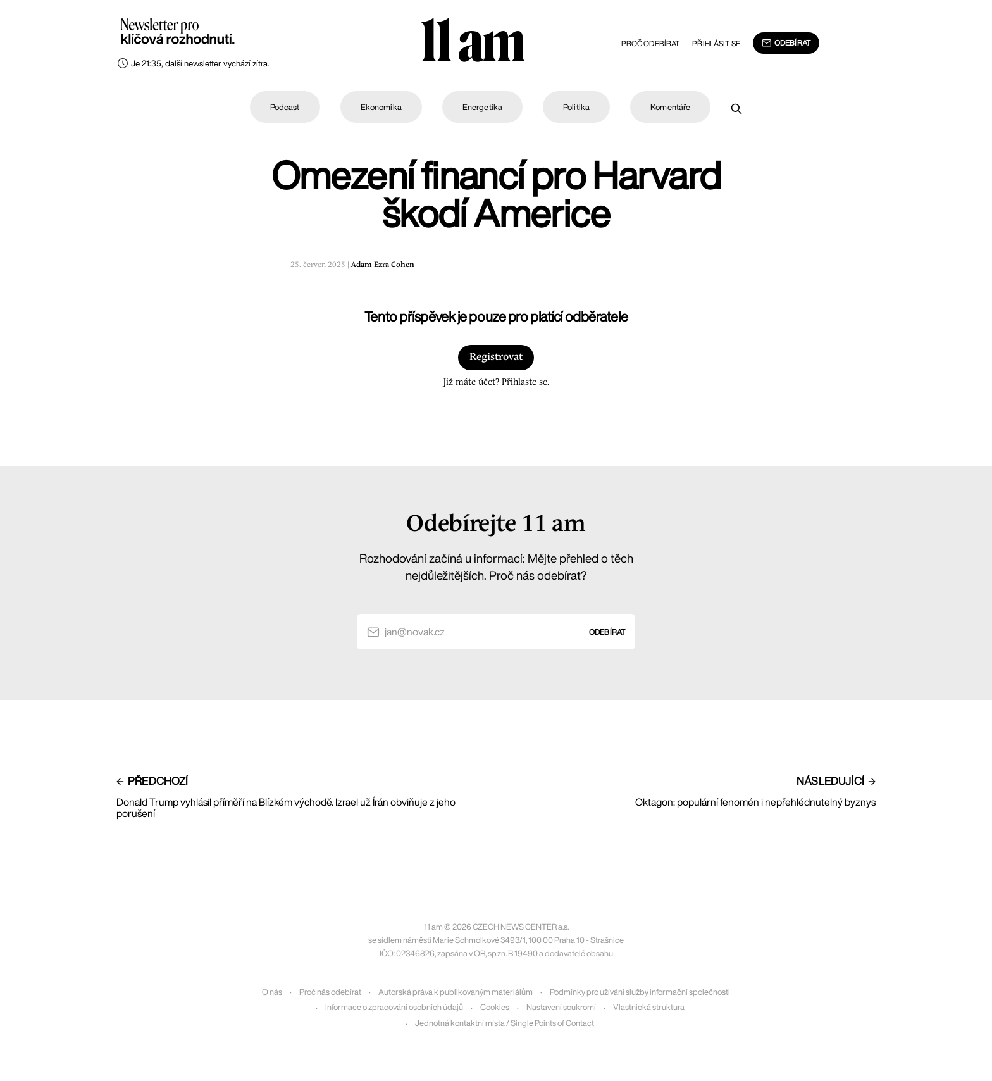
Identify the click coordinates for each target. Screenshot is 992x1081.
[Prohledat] (736, 108)
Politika (576, 107)
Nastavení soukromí (561, 1007)
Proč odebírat (650, 43)
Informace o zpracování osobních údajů (394, 1007)
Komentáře (670, 107)
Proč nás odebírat (330, 992)
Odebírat (786, 43)
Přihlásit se (716, 43)
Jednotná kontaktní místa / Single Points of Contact (504, 1023)
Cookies (494, 1007)
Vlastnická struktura (649, 1007)
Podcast (285, 107)
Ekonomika (381, 107)
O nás (272, 992)
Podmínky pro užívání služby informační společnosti (640, 992)
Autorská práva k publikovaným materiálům (455, 992)
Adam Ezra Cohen (382, 265)
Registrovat (496, 357)
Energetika (482, 107)
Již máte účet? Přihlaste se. (496, 382)
